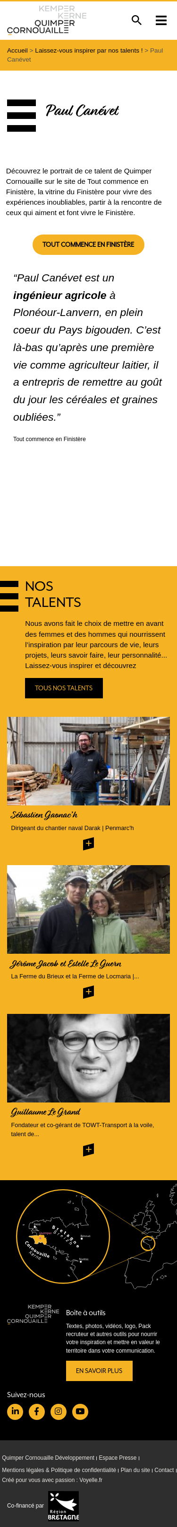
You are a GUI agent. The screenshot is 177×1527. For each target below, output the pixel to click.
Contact (164, 1470)
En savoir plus (99, 1370)
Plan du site (135, 1470)
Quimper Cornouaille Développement (48, 1458)
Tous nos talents (64, 688)
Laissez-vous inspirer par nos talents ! (89, 50)
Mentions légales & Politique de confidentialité (59, 1470)
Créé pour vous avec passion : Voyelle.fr (52, 1480)
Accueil (17, 50)
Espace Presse (117, 1458)
